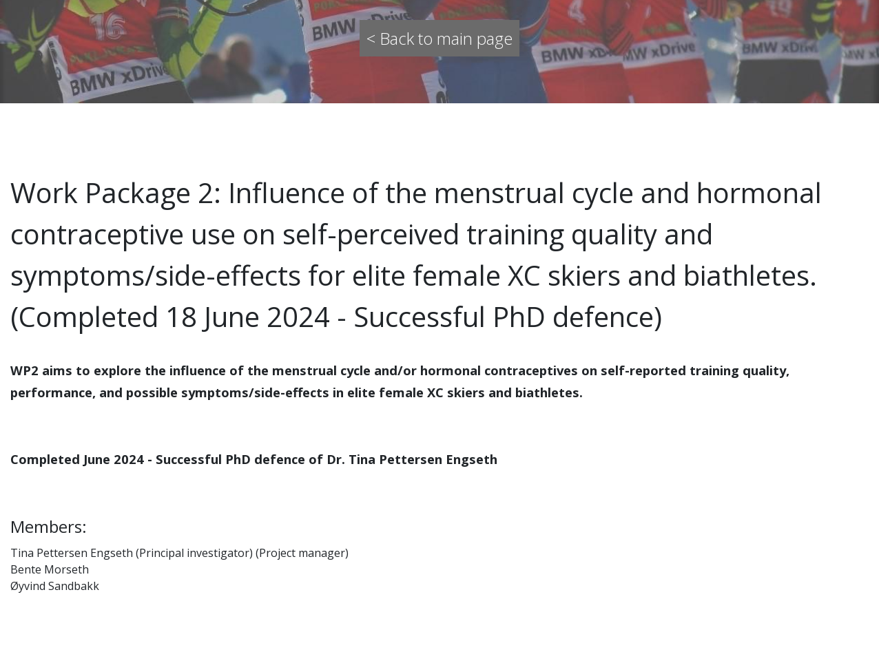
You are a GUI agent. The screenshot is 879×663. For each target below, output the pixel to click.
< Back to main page (439, 38)
